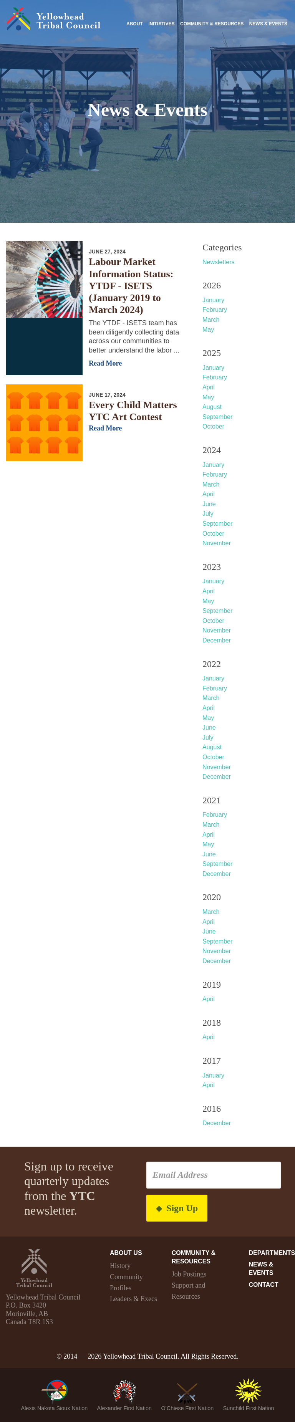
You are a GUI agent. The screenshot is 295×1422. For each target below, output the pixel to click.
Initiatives (161, 23)
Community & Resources (212, 23)
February (214, 309)
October (213, 426)
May (208, 329)
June (209, 504)
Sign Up (177, 1208)
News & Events (268, 23)
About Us (126, 1253)
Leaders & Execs (133, 1299)
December (216, 640)
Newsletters (218, 262)
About (134, 23)
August (212, 407)
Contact (263, 1284)
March (210, 319)
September (217, 417)
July (207, 513)
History (120, 1266)
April (208, 387)
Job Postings (189, 1274)
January (213, 300)
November (216, 543)
